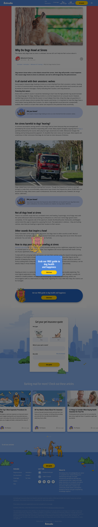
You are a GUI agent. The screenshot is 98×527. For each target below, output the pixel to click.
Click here (49, 272)
